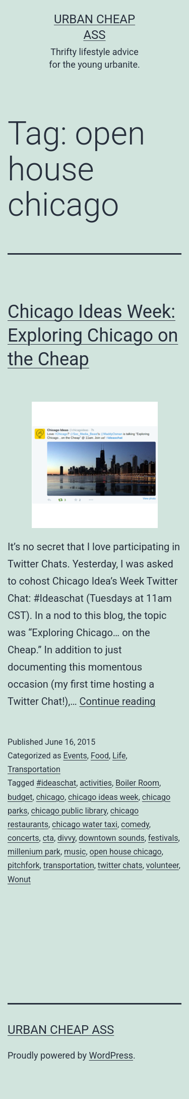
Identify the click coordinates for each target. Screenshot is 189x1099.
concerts (23, 838)
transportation (68, 865)
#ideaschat (56, 783)
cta (48, 838)
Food (100, 755)
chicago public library (69, 811)
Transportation (34, 769)
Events (75, 755)
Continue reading (118, 701)
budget (20, 797)
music (75, 851)
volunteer (162, 865)
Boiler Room (137, 783)
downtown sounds (111, 838)
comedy (135, 824)
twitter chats (120, 865)
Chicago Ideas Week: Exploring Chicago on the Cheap (93, 335)
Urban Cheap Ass (61, 1030)
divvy (66, 838)
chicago (50, 797)
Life (118, 755)
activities (96, 783)
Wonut (19, 879)
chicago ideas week (103, 797)
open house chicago (126, 851)
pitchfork (24, 865)
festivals (163, 838)
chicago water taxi (84, 824)
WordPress (111, 1055)
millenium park (34, 851)
